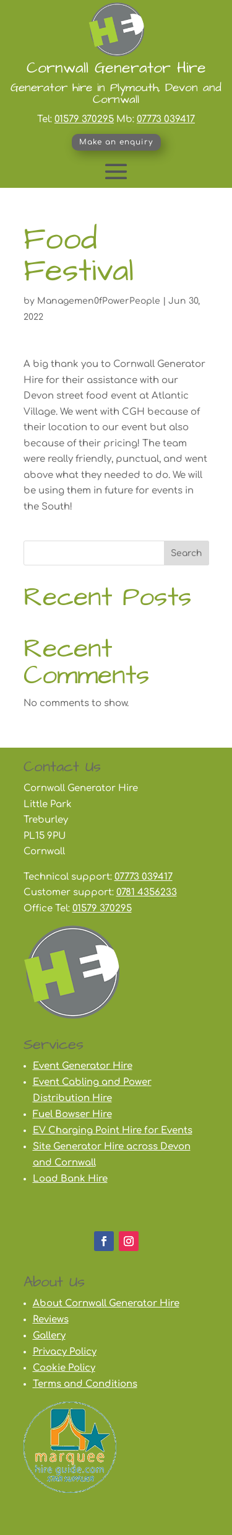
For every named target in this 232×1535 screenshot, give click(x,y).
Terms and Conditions (85, 1384)
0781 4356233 (146, 892)
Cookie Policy (64, 1368)
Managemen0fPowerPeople (98, 301)
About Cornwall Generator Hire (106, 1303)
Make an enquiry (116, 142)
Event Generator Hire (82, 1066)
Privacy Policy (65, 1352)
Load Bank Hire (70, 1179)
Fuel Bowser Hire (72, 1114)
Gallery (49, 1335)
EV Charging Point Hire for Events (112, 1130)
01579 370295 (84, 119)
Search (186, 553)
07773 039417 (166, 119)
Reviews (51, 1319)
